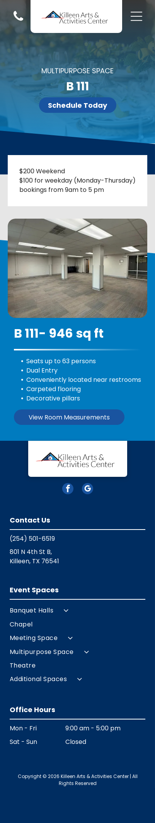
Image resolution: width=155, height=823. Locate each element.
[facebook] (67, 489)
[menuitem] (77, 610)
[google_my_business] (87, 489)
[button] (136, 16)
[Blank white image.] (18, 20)
